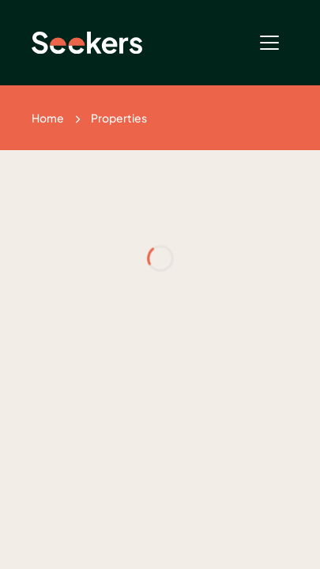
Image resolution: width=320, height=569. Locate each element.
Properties (119, 118)
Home (48, 118)
